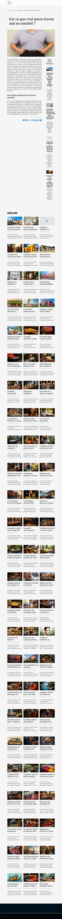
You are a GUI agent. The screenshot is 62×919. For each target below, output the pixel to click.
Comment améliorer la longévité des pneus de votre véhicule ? (49, 147)
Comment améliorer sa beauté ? (44, 640)
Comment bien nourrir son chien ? (30, 420)
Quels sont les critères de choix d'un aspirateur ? (46, 475)
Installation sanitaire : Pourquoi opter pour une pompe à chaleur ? (30, 476)
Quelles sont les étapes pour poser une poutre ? (46, 585)
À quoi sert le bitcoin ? (12, 639)
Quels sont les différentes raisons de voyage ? (47, 858)
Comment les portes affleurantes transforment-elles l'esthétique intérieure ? (51, 114)
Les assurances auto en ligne (13, 885)
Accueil (9, 10)
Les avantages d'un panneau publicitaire (30, 667)
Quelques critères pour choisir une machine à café (13, 804)
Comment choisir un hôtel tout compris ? (46, 694)
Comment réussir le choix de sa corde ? (47, 775)
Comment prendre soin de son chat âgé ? (47, 448)
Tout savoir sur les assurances (14, 830)
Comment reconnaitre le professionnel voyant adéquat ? (30, 531)
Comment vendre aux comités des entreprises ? (14, 530)
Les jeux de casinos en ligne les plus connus (30, 831)
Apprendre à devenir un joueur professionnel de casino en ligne (46, 832)
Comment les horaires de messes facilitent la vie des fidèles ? (49, 181)
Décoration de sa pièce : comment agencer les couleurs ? (13, 723)
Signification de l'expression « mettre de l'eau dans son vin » (13, 750)
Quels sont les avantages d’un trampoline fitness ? (47, 723)
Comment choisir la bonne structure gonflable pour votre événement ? (30, 258)
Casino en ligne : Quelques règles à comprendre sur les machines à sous (14, 859)
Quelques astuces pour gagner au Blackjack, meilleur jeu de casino (14, 586)
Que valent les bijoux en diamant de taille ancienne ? (47, 393)
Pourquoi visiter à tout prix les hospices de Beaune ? (47, 613)
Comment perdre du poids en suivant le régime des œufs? (14, 613)
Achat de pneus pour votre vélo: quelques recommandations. (30, 695)
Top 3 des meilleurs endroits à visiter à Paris (30, 858)
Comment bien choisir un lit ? (13, 775)
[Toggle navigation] (9, 2)
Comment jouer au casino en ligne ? (30, 885)
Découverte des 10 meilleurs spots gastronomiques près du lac (14, 340)
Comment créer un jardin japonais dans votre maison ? (30, 777)
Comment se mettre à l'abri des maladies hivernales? (30, 586)
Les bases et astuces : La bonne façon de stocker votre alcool (47, 531)
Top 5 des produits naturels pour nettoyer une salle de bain (47, 559)
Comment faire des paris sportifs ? (14, 693)
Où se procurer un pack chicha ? (30, 447)
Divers (14, 10)
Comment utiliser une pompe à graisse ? (30, 722)
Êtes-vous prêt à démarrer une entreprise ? (29, 366)
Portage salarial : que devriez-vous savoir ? (30, 558)
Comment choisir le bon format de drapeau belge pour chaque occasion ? (49, 80)
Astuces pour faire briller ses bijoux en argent (14, 558)
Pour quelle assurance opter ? (46, 885)
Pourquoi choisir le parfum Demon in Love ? (14, 667)
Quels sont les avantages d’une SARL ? (29, 612)
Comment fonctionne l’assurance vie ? (13, 393)
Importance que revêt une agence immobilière (46, 667)
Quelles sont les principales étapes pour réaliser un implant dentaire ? (30, 805)
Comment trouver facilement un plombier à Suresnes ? (30, 750)
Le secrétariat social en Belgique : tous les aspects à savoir (14, 504)
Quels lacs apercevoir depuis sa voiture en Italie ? (47, 504)
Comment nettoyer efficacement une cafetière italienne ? (14, 476)
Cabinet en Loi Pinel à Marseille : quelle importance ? (14, 367)
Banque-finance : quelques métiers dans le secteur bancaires (46, 750)
